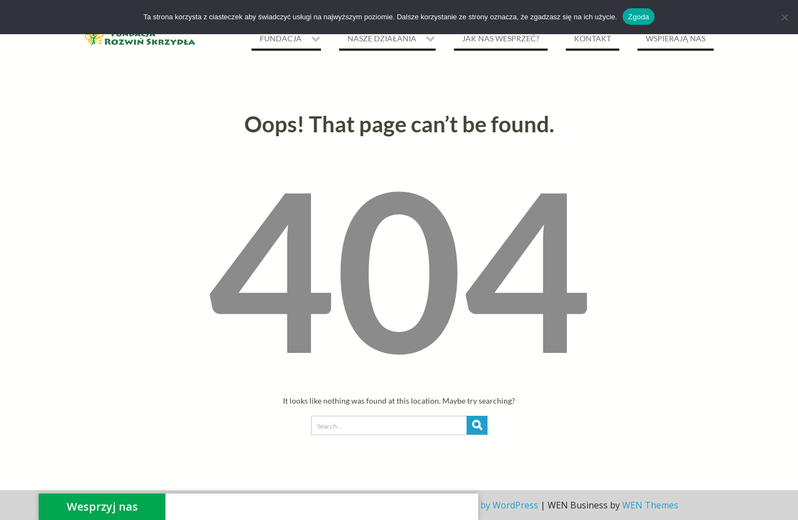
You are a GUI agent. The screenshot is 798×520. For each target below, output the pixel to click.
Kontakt (592, 38)
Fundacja (281, 38)
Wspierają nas (675, 38)
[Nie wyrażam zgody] (784, 17)
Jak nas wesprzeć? (500, 38)
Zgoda (638, 17)
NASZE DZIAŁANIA (381, 38)
